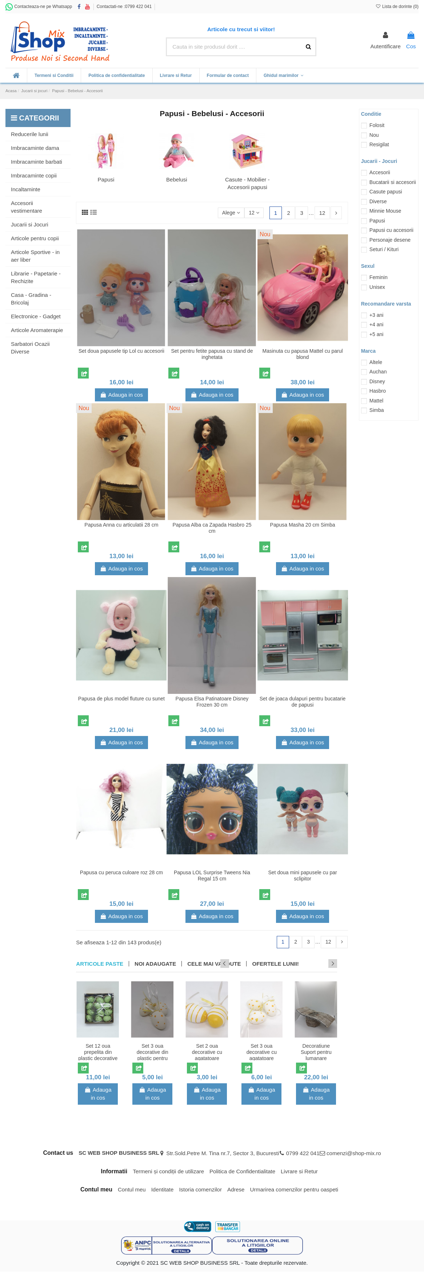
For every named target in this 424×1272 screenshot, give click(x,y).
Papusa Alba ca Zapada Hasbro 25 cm (211, 528)
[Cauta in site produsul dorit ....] (308, 47)
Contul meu (132, 1190)
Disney (377, 381)
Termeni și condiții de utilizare (168, 1172)
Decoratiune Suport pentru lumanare (316, 1052)
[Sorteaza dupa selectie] (229, 213)
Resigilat (379, 144)
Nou (374, 135)
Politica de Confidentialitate (242, 1172)
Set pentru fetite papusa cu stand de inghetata (212, 354)
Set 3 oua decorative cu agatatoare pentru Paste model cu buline (261, 1058)
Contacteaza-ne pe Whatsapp (38, 6)
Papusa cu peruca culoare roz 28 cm (121, 872)
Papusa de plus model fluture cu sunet (121, 699)
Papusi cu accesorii (391, 230)
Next (332, 964)
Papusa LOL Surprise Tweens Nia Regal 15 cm (212, 876)
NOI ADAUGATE (155, 964)
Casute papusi (385, 192)
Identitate (162, 1190)
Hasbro (377, 391)
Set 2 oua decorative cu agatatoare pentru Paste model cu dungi (207, 1058)
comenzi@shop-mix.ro (354, 1154)
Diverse (378, 201)
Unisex (377, 287)
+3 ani (376, 315)
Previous (323, 964)
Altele (375, 362)
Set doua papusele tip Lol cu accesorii (121, 351)
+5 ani (376, 334)
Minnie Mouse (385, 211)
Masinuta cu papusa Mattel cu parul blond (303, 354)
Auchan (378, 372)
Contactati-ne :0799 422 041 (124, 6)
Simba (376, 410)
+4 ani (376, 324)
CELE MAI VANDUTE (214, 964)
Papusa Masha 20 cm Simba (302, 525)
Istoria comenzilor (200, 1190)
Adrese (236, 1190)
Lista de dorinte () (397, 6)
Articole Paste (99, 964)
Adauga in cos (121, 395)
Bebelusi (176, 179)
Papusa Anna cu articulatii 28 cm (121, 525)
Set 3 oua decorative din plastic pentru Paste (152, 1055)
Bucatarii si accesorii (392, 182)
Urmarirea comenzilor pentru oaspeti (294, 1190)
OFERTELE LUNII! (275, 964)
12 (253, 213)
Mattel (376, 401)
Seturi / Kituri (384, 249)
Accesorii (379, 172)
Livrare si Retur (299, 1172)
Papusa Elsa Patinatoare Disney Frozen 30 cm (212, 702)
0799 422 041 (303, 1154)
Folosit (376, 125)
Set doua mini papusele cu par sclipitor (302, 876)
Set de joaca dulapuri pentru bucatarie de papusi (303, 702)
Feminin (378, 277)
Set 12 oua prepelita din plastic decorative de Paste (97, 1055)
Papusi (106, 179)
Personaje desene (390, 240)
